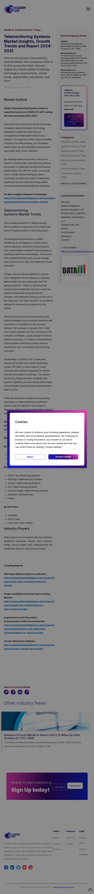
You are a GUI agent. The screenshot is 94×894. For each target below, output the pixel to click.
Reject (30, 457)
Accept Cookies (63, 457)
